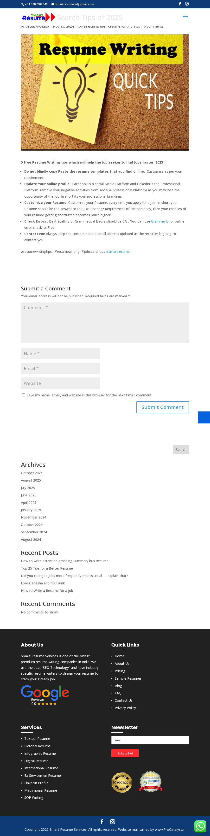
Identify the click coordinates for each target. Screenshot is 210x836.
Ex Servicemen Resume (42, 775)
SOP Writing (33, 797)
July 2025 (28, 487)
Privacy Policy (125, 708)
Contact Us (124, 700)
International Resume (41, 768)
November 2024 (33, 517)
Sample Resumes (128, 678)
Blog (118, 685)
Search (181, 449)
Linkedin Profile (36, 783)
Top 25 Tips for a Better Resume (47, 568)
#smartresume (118, 251)
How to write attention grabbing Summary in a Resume (64, 561)
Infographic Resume (40, 753)
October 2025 (32, 473)
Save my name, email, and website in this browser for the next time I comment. (89, 395)
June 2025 (28, 495)
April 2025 (28, 502)
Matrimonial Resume (40, 790)
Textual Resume (37, 738)
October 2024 (32, 524)
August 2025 (31, 480)
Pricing (120, 671)
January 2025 (31, 509)
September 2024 (34, 532)
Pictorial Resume (37, 746)
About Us (122, 663)
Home (119, 656)
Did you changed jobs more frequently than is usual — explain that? (74, 575)
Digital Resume (36, 761)
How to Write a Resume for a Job (47, 590)
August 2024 (31, 539)
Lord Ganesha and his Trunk (43, 583)
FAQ (118, 693)
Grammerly (159, 221)
